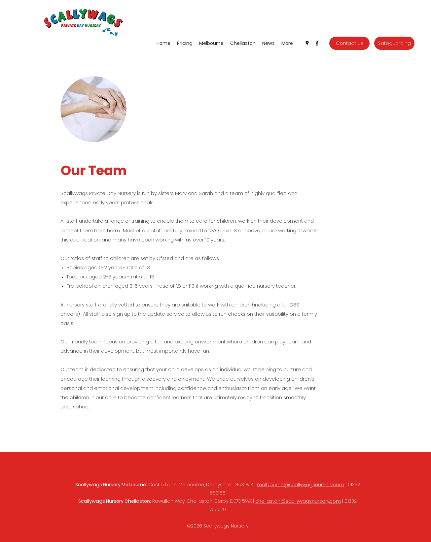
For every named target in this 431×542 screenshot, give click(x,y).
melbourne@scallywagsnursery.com (300, 484)
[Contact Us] (349, 43)
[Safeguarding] (394, 43)
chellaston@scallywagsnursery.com (298, 501)
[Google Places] (307, 43)
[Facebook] (317, 43)
